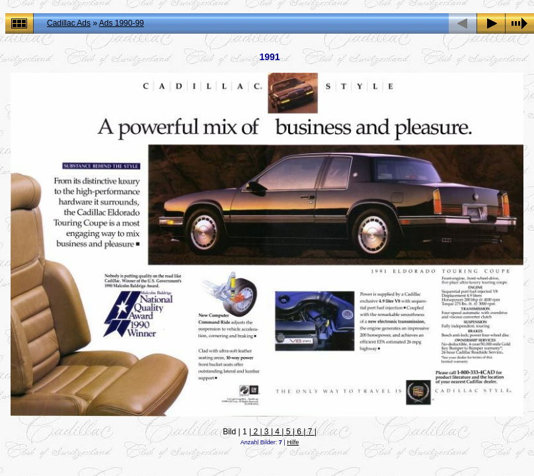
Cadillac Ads (69, 23)
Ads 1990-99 (121, 23)
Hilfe (293, 442)
